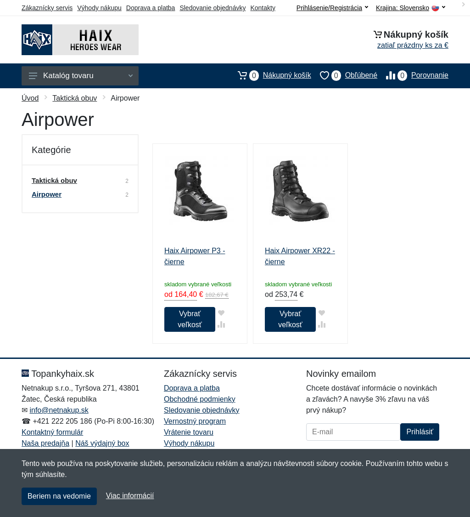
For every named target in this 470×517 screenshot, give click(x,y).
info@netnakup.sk (58, 410)
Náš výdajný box (102, 443)
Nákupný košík (270, 75)
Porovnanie (412, 75)
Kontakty (262, 7)
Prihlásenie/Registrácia (332, 8)
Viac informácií (130, 496)
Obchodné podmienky (199, 399)
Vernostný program (195, 421)
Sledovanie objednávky (212, 7)
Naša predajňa (45, 443)
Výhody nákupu (99, 7)
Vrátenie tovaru (188, 432)
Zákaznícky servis (47, 7)
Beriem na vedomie (59, 496)
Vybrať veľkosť (189, 319)
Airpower (47, 194)
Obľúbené (344, 75)
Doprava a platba (150, 7)
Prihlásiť (419, 432)
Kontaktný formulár (52, 432)
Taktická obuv (74, 98)
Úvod (30, 98)
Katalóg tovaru (81, 75)
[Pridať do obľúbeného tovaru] (221, 312)
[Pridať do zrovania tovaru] (221, 324)
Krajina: (410, 8)
